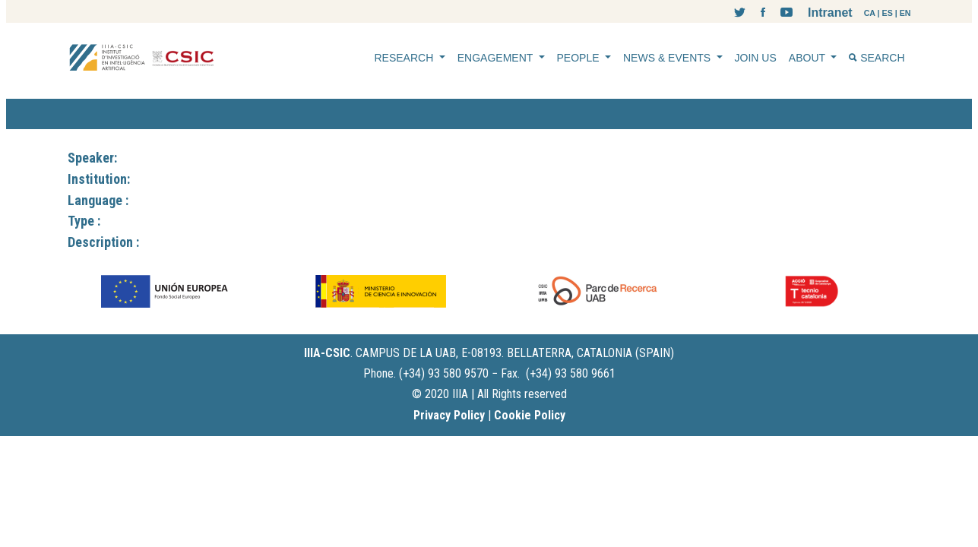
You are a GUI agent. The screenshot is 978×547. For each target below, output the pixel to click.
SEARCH (876, 58)
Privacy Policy (449, 415)
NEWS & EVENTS (668, 58)
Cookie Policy (529, 415)
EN (905, 12)
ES (887, 12)
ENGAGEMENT (496, 58)
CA (869, 12)
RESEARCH (406, 58)
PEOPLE (580, 58)
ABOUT (808, 58)
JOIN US (756, 58)
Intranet (830, 12)
